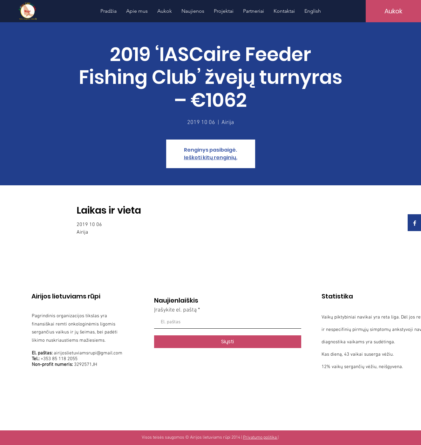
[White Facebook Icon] (414, 223)
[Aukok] (393, 11)
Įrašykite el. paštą (175, 310)
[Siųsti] (227, 341)
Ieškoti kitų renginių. (210, 157)
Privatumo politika (260, 437)
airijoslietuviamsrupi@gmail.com (88, 353)
